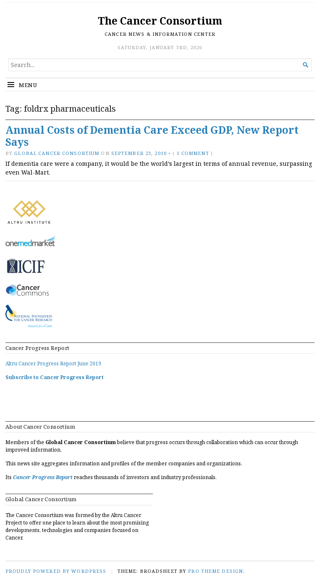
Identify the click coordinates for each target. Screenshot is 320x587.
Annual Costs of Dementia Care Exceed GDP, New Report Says (152, 136)
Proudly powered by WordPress (55, 571)
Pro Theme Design (215, 571)
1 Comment (193, 153)
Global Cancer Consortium (56, 153)
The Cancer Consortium (160, 20)
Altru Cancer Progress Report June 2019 (53, 363)
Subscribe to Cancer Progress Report (54, 377)
